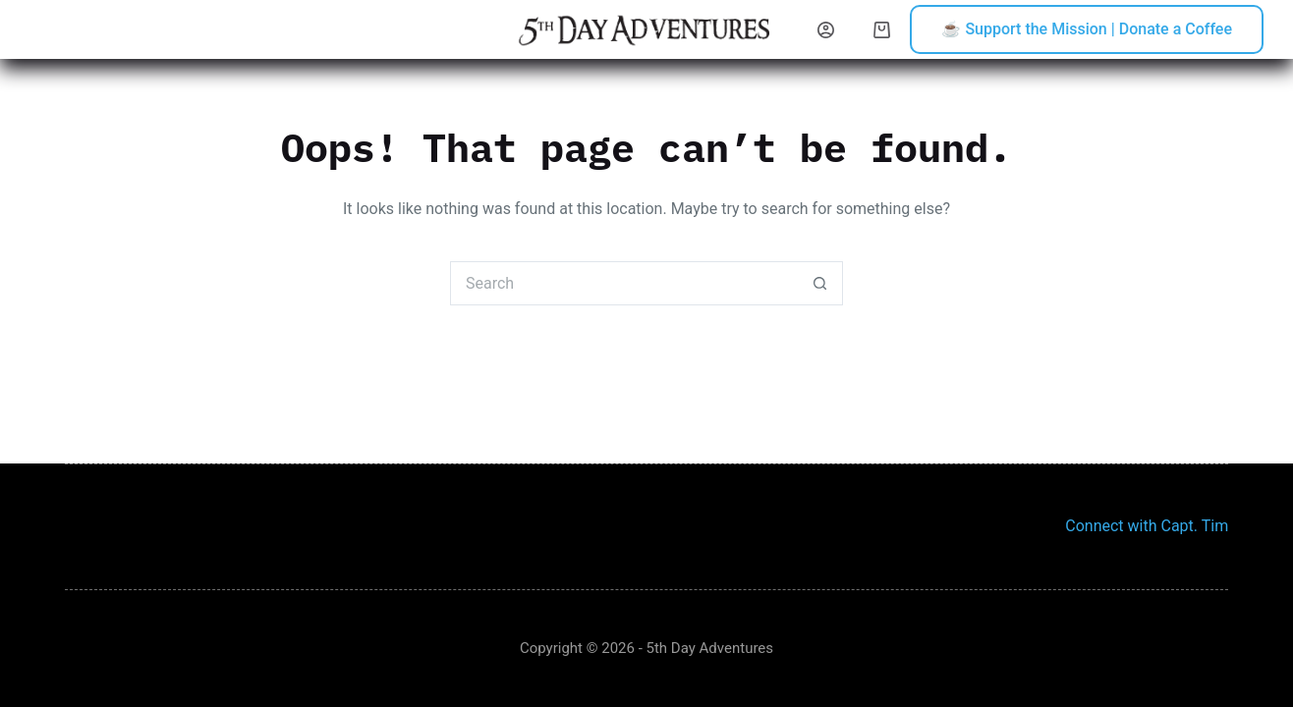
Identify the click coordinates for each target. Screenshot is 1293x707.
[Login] (825, 30)
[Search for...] (624, 283)
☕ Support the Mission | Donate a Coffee (1086, 29)
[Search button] (821, 283)
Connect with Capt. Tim (1146, 526)
